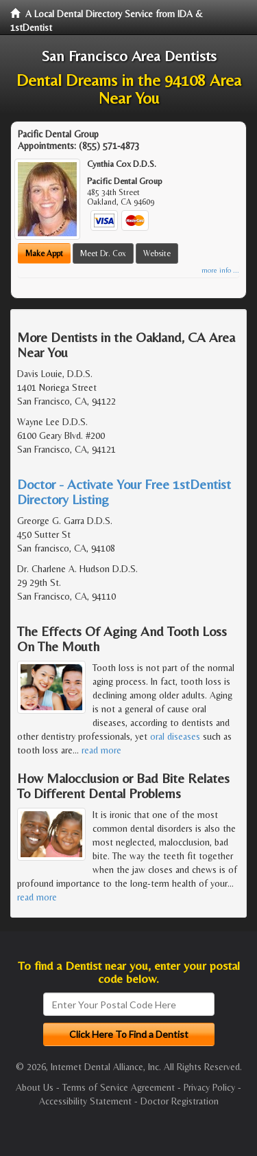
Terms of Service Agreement (118, 1087)
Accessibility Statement (85, 1101)
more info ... (220, 270)
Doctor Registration (179, 1101)
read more (101, 750)
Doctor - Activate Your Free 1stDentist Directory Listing (124, 491)
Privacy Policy (209, 1087)
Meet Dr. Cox (103, 253)
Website (157, 253)
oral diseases (175, 736)
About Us (34, 1087)
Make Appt (44, 253)
